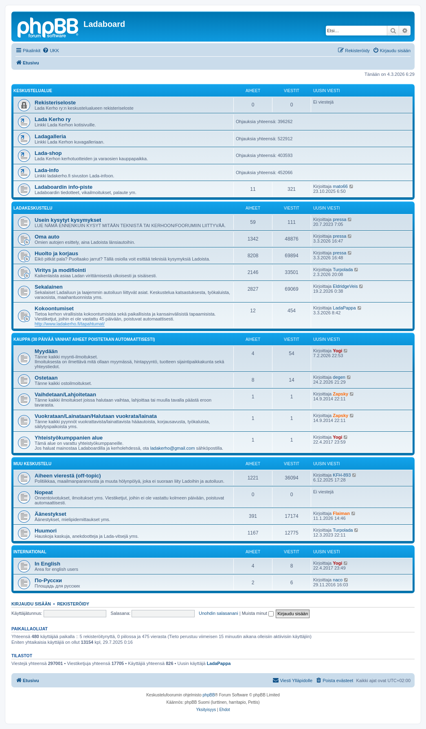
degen (339, 377)
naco (338, 579)
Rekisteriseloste (55, 102)
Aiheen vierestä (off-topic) (68, 476)
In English (47, 564)
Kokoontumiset (54, 308)
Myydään (46, 351)
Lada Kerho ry (53, 119)
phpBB (209, 695)
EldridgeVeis (345, 286)
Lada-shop (48, 153)
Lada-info (47, 170)
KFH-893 (342, 475)
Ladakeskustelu (33, 208)
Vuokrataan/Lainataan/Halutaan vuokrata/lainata (96, 416)
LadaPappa (344, 307)
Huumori (46, 531)
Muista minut (258, 613)
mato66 (340, 186)
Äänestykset (50, 514)
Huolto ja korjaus (56, 253)
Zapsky (340, 393)
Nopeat (44, 492)
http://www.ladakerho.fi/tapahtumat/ (70, 323)
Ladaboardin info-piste (63, 187)
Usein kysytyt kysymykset (68, 220)
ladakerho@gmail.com (172, 448)
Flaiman (341, 513)
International (29, 552)
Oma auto (47, 237)
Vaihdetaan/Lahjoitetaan (65, 394)
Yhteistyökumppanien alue (69, 438)
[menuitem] (50, 50)
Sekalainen (49, 287)
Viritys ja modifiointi (60, 270)
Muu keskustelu (32, 464)
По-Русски (48, 580)
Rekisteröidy (73, 603)
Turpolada (343, 269)
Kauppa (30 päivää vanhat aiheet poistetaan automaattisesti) (84, 339)
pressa (339, 219)
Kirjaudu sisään (31, 603)
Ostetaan (46, 378)
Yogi (337, 350)
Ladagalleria (50, 136)
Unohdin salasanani (218, 613)
